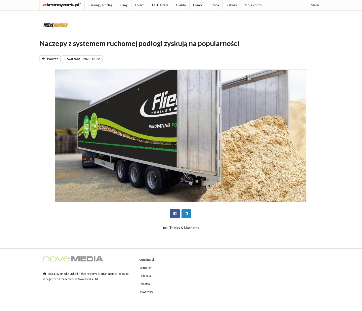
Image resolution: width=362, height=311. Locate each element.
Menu (312, 5)
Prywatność (146, 291)
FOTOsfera (160, 5)
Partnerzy (145, 267)
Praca (215, 5)
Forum (140, 5)
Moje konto (253, 5)
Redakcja (145, 275)
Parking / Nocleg (100, 5)
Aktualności (146, 259)
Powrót (50, 59)
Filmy (124, 5)
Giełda (181, 5)
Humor (198, 5)
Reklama (144, 283)
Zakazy (232, 5)
